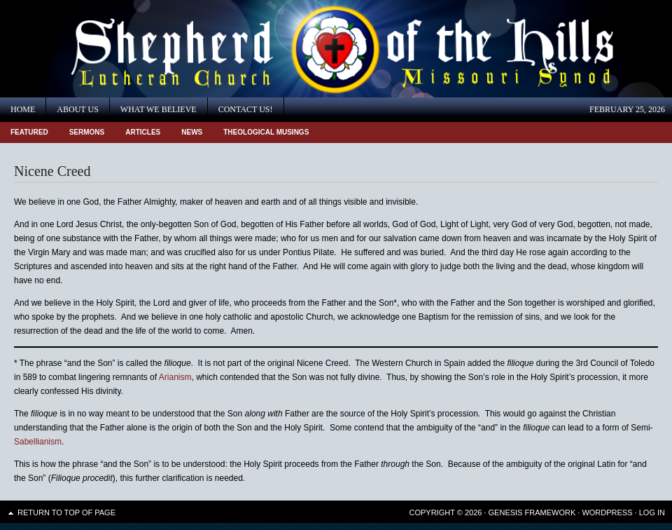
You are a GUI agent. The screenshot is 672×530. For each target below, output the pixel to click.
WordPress (607, 512)
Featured (29, 132)
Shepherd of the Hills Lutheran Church (126, 48)
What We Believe (158, 109)
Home (22, 109)
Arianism (175, 377)
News (191, 132)
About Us (77, 109)
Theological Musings (266, 132)
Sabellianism (38, 442)
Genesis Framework (532, 512)
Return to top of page (66, 512)
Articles (142, 132)
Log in (652, 512)
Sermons (87, 132)
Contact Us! (245, 109)
